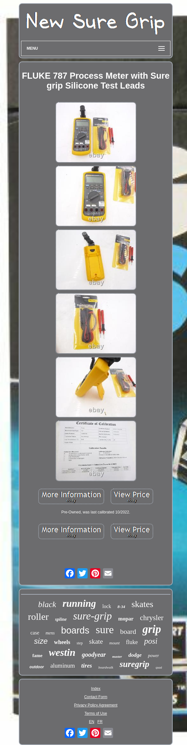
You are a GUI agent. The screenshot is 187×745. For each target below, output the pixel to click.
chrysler (151, 618)
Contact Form (95, 697)
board (128, 631)
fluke (132, 642)
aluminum (62, 665)
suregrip (134, 664)
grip (151, 629)
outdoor (37, 667)
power (153, 655)
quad (158, 667)
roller (38, 616)
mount (114, 643)
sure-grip (92, 616)
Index (95, 688)
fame (37, 655)
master (117, 656)
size (41, 641)
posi (150, 641)
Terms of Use (95, 713)
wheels (62, 642)
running (79, 603)
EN (91, 722)
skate (96, 641)
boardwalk (105, 667)
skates (142, 604)
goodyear (94, 654)
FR (100, 722)
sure (105, 629)
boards (75, 630)
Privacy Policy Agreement (95, 705)
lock (106, 606)
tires (86, 665)
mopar (125, 619)
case (34, 632)
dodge (135, 655)
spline (61, 619)
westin (62, 652)
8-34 (121, 606)
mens (50, 633)
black (47, 604)
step (80, 643)
